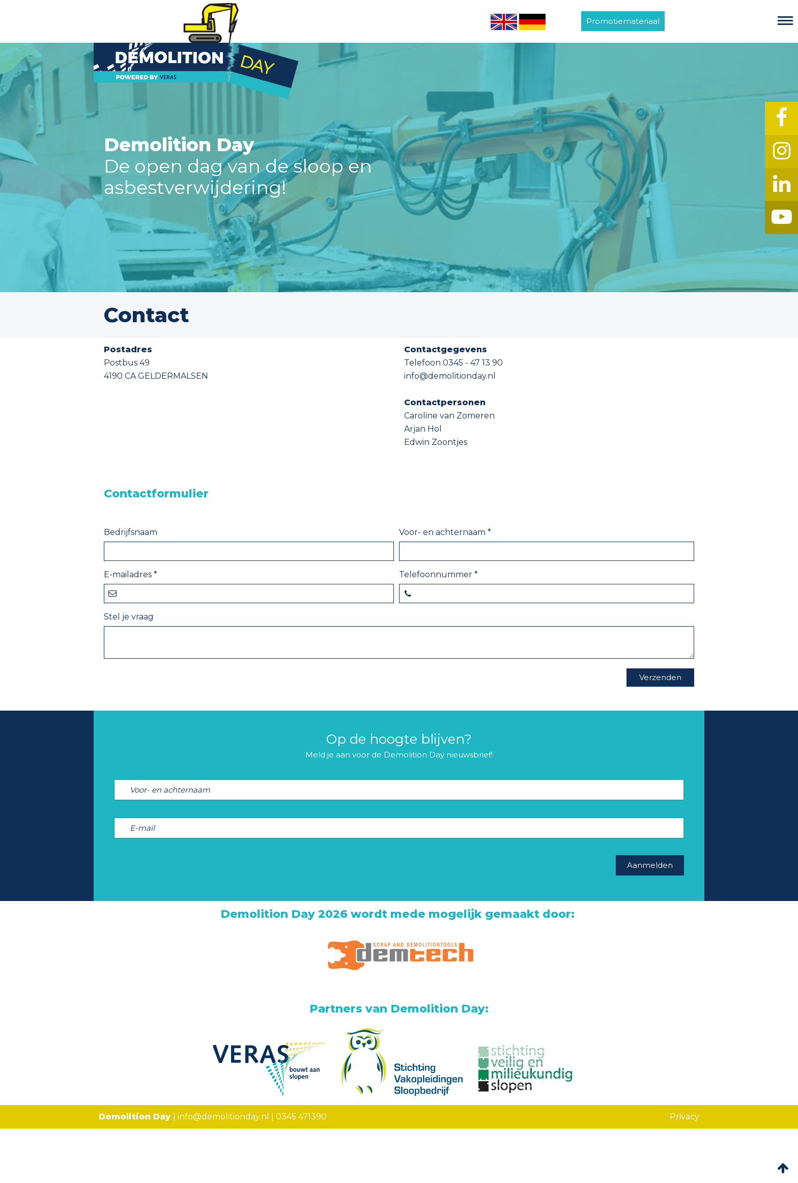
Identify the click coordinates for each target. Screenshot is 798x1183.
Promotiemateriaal (623, 21)
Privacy (684, 1116)
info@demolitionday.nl (223, 1116)
